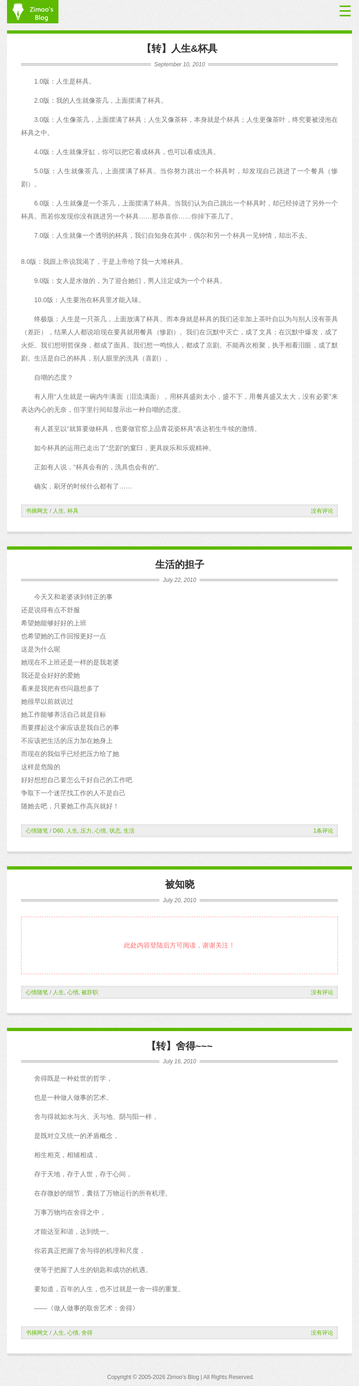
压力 (86, 830)
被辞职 (89, 992)
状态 (115, 830)
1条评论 (323, 830)
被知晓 (179, 884)
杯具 (73, 511)
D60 (58, 830)
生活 (129, 830)
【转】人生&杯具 (179, 48)
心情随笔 (37, 830)
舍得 (87, 1332)
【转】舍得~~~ (179, 1045)
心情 (100, 830)
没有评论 (322, 511)
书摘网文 (37, 511)
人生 (58, 511)
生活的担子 (179, 564)
